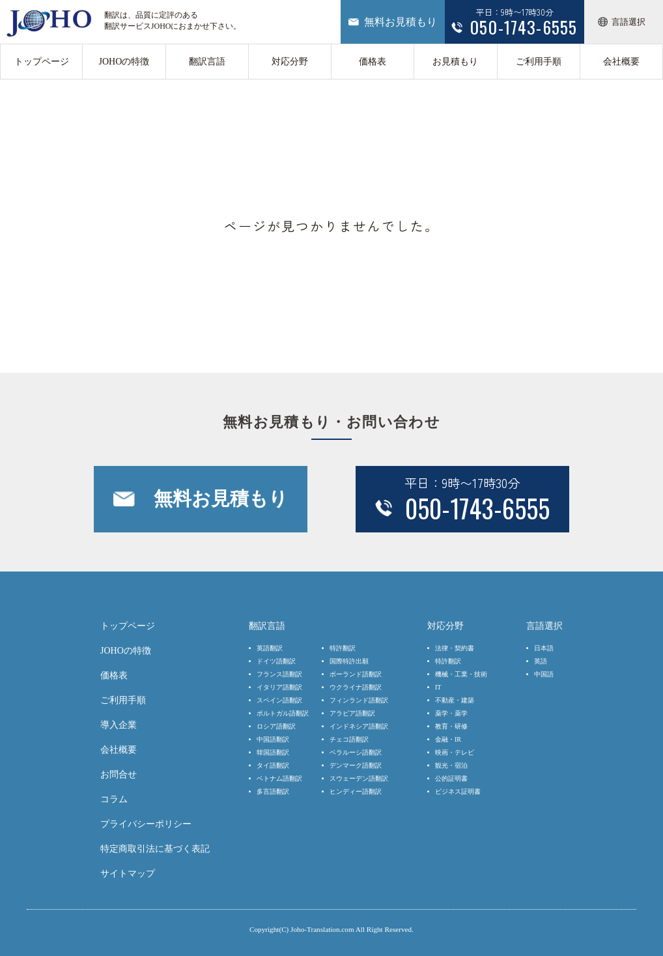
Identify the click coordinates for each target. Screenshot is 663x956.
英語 (540, 661)
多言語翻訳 (273, 791)
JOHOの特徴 (123, 61)
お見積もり (455, 61)
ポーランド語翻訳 (356, 674)
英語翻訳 (270, 648)
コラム (114, 799)
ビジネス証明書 (458, 791)
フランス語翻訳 (279, 674)
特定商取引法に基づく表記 (155, 849)
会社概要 (621, 61)
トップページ (41, 61)
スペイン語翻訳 (279, 700)
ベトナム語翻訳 (279, 778)
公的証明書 (451, 778)
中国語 (544, 674)
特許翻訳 (343, 648)
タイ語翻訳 (273, 765)
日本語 (544, 648)
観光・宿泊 (451, 765)
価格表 (372, 61)
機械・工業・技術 (461, 674)
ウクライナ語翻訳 (356, 687)
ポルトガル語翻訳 (283, 713)
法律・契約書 (454, 648)
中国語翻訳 (273, 739)
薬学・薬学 (451, 713)
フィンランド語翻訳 (359, 700)
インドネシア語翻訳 (359, 726)
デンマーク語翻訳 (356, 765)
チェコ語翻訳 (349, 739)
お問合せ (118, 774)
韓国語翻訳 (273, 752)
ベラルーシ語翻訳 (356, 752)
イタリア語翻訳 (279, 687)
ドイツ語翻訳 (276, 661)
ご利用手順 (538, 61)
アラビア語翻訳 (352, 713)
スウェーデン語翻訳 (359, 778)
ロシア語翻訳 (276, 726)
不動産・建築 (454, 700)
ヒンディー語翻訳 (356, 791)
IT (438, 687)
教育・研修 (451, 726)
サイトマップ (127, 873)
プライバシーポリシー (145, 824)
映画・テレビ (454, 752)
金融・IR (448, 739)
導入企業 (118, 725)
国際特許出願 (349, 661)
